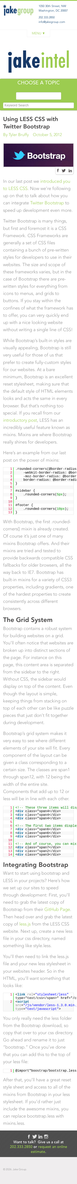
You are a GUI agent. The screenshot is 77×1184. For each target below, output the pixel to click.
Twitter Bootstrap (47, 203)
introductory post (20, 420)
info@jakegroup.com (52, 22)
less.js (25, 924)
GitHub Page (57, 909)
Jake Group (19, 19)
